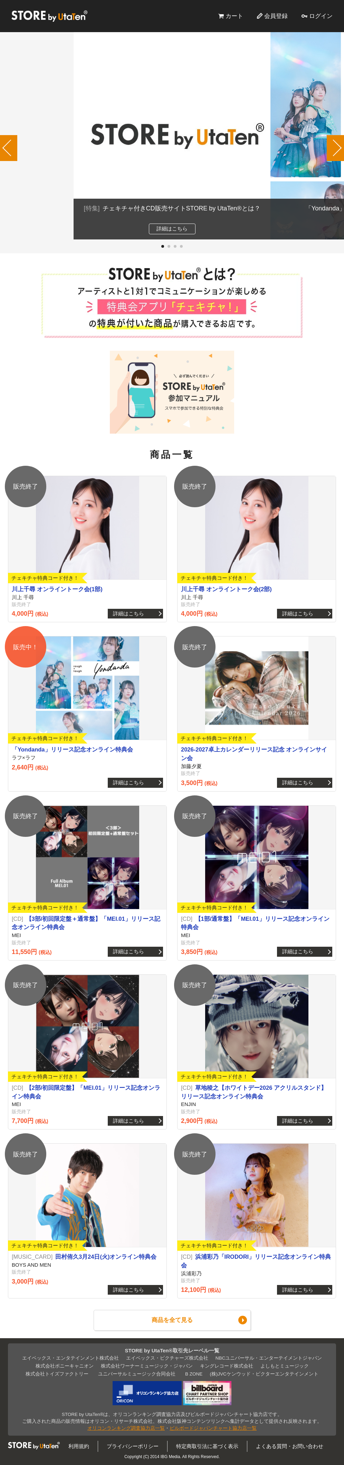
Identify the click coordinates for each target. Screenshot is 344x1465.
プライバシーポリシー (133, 1446)
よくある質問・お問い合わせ (289, 1446)
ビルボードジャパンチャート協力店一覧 (213, 1428)
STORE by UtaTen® (49, 16)
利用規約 (78, 1446)
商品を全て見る (172, 1320)
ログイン (321, 16)
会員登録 (276, 16)
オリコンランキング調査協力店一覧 (126, 1428)
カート (234, 16)
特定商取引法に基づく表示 (207, 1446)
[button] (162, 246)
